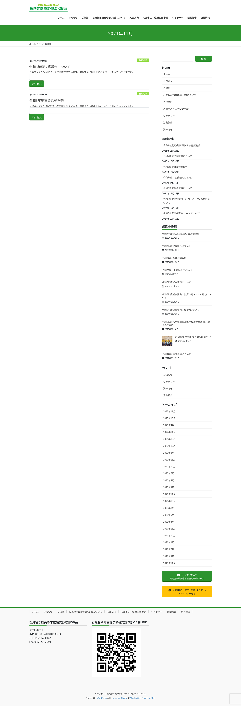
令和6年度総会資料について (177, 188)
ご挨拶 (166, 88)
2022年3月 (168, 487)
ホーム (166, 74)
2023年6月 (168, 452)
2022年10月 (169, 466)
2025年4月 (168, 425)
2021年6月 (168, 514)
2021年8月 (168, 508)
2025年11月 (169, 411)
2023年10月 (169, 445)
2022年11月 (169, 459)
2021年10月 (169, 501)
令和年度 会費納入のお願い (178, 177)
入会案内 (167, 101)
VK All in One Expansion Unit (142, 697)
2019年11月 (169, 563)
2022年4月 (168, 480)
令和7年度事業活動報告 (175, 166)
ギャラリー (169, 115)
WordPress (102, 697)
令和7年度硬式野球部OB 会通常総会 (182, 145)
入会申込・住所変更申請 (176, 108)
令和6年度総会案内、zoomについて (181, 213)
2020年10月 (169, 535)
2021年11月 (169, 494)
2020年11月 (169, 528)
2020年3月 (168, 556)
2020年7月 (168, 549)
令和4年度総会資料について (176, 354)
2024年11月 (169, 432)
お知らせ (143, 60)
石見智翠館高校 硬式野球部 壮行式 (193, 337)
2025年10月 (169, 418)
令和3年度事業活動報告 (46, 100)
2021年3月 (168, 521)
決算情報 (167, 129)
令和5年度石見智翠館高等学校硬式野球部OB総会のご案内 (186, 323)
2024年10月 (169, 439)
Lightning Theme (119, 697)
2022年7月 (168, 473)
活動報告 (167, 122)
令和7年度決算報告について (177, 156)
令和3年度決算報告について (50, 66)
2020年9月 (168, 542)
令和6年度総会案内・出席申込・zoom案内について (186, 200)
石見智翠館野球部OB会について (179, 95)
